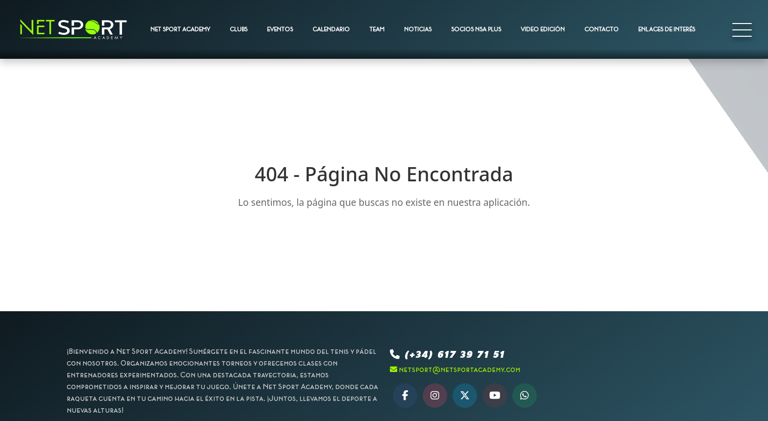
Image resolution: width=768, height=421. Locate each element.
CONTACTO (601, 29)
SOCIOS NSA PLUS (476, 29)
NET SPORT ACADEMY (180, 29)
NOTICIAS (418, 29)
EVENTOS (280, 29)
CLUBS (238, 29)
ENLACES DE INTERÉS (666, 29)
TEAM (376, 29)
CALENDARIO (331, 29)
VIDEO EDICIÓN (543, 29)
